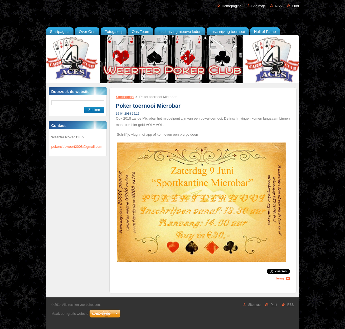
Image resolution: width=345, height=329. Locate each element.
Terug (279, 278)
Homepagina (231, 6)
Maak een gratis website (69, 314)
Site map (258, 6)
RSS (278, 6)
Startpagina (125, 97)
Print (295, 6)
